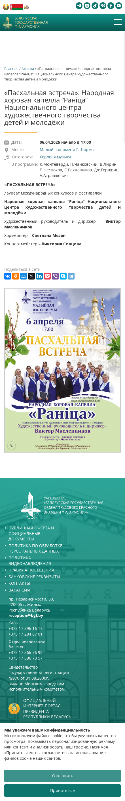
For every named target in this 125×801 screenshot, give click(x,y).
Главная (11, 68)
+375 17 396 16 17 (26, 628)
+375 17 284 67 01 (26, 634)
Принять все (62, 790)
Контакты (19, 583)
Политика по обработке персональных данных (35, 548)
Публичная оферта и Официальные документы (31, 533)
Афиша (28, 68)
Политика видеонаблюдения (30, 560)
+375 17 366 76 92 (26, 652)
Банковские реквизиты (34, 576)
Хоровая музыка (55, 157)
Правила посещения (31, 570)
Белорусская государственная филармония (31, 22)
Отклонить (62, 775)
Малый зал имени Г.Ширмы (67, 149)
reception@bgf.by (26, 615)
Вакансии (19, 590)
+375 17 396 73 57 (26, 658)
